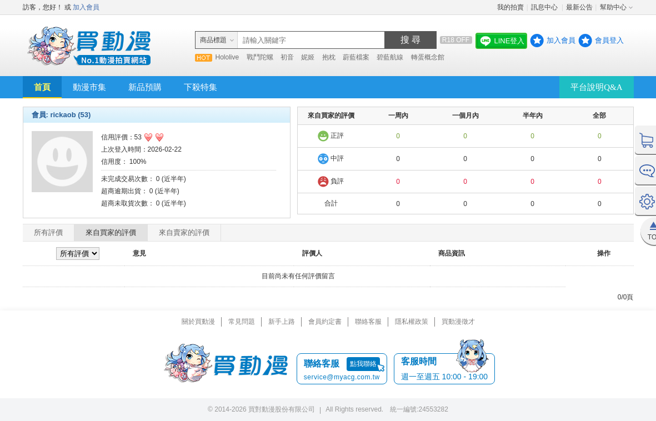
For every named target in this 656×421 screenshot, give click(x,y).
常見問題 (241, 321)
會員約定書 (325, 321)
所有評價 (48, 232)
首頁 (42, 87)
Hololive (227, 57)
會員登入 (609, 40)
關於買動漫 (198, 321)
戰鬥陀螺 (260, 57)
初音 (287, 57)
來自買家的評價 (111, 232)
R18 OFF (455, 40)
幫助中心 (613, 7)
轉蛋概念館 (427, 57)
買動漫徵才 (458, 321)
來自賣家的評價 (184, 232)
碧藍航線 (390, 57)
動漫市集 (89, 87)
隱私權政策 (411, 321)
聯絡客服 (368, 321)
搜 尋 (410, 39)
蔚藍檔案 (356, 57)
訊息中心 (545, 7)
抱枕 (328, 57)
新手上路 (281, 321)
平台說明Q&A (596, 87)
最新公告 (579, 7)
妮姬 (307, 57)
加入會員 (86, 7)
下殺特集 (200, 87)
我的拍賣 (510, 7)
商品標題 (213, 40)
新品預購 (145, 87)
